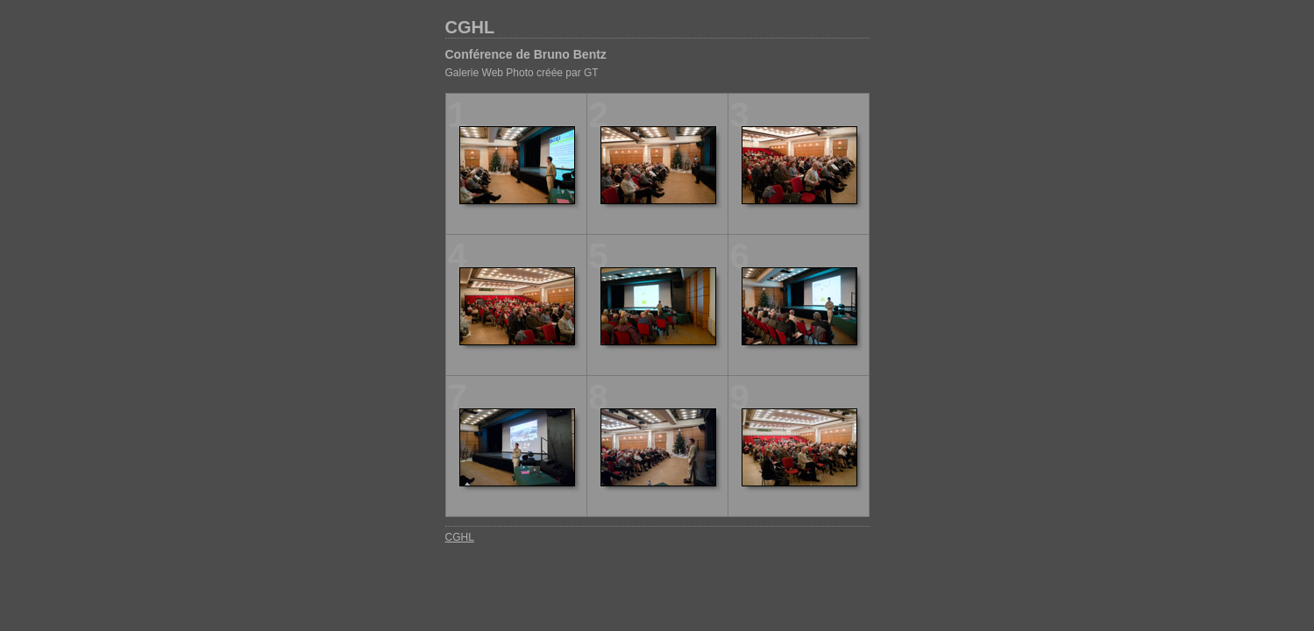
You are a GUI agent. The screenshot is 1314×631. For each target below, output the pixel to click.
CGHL (470, 27)
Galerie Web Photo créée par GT (522, 73)
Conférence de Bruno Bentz (526, 54)
